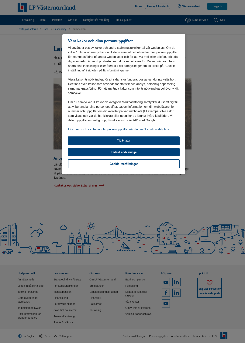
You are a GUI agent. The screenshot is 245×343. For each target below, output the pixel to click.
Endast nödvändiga (124, 152)
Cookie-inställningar (124, 164)
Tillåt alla (123, 140)
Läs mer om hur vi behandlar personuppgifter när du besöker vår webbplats (118, 129)
